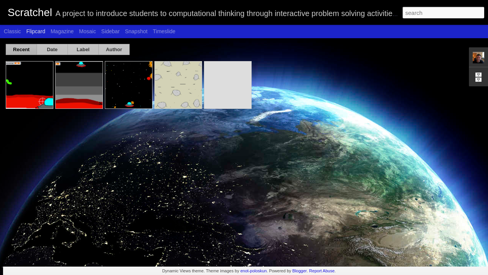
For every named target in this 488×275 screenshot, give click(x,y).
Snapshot (136, 31)
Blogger (299, 271)
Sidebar (110, 31)
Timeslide (164, 31)
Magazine (62, 31)
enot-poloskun (253, 271)
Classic (12, 31)
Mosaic (87, 31)
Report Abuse (322, 271)
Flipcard (35, 31)
